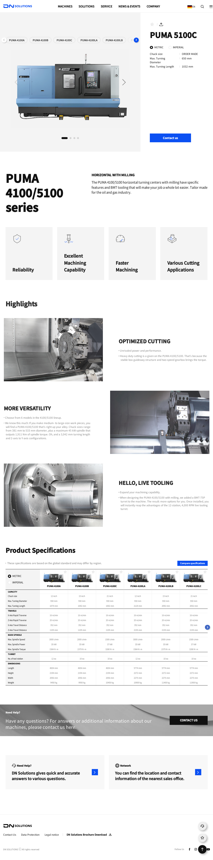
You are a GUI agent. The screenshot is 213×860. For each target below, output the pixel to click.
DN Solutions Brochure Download (87, 835)
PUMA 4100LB (114, 40)
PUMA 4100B (40, 40)
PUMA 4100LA (88, 40)
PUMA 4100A (16, 40)
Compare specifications (192, 563)
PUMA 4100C (64, 40)
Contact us (170, 138)
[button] (136, 40)
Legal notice (52, 835)
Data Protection (30, 835)
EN (190, 5)
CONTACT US (188, 720)
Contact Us (9, 835)
